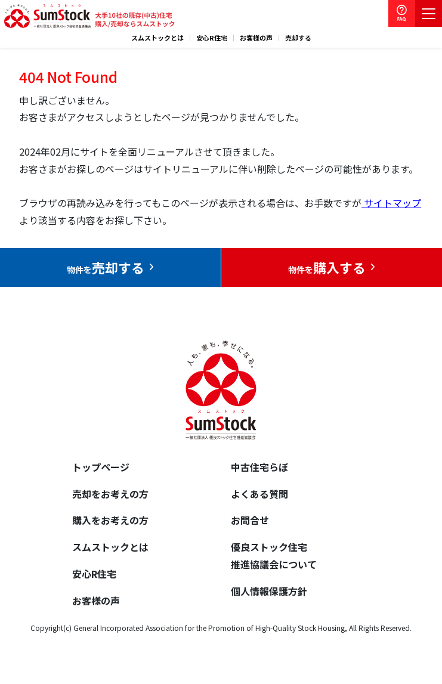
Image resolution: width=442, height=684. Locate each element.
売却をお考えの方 (110, 494)
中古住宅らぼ (259, 467)
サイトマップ (391, 203)
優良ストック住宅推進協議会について (274, 555)
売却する (298, 38)
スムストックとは (157, 38)
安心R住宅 (211, 38)
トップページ (100, 467)
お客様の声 (256, 38)
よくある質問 (259, 494)
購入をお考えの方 (110, 520)
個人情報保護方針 (269, 591)
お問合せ (250, 520)
